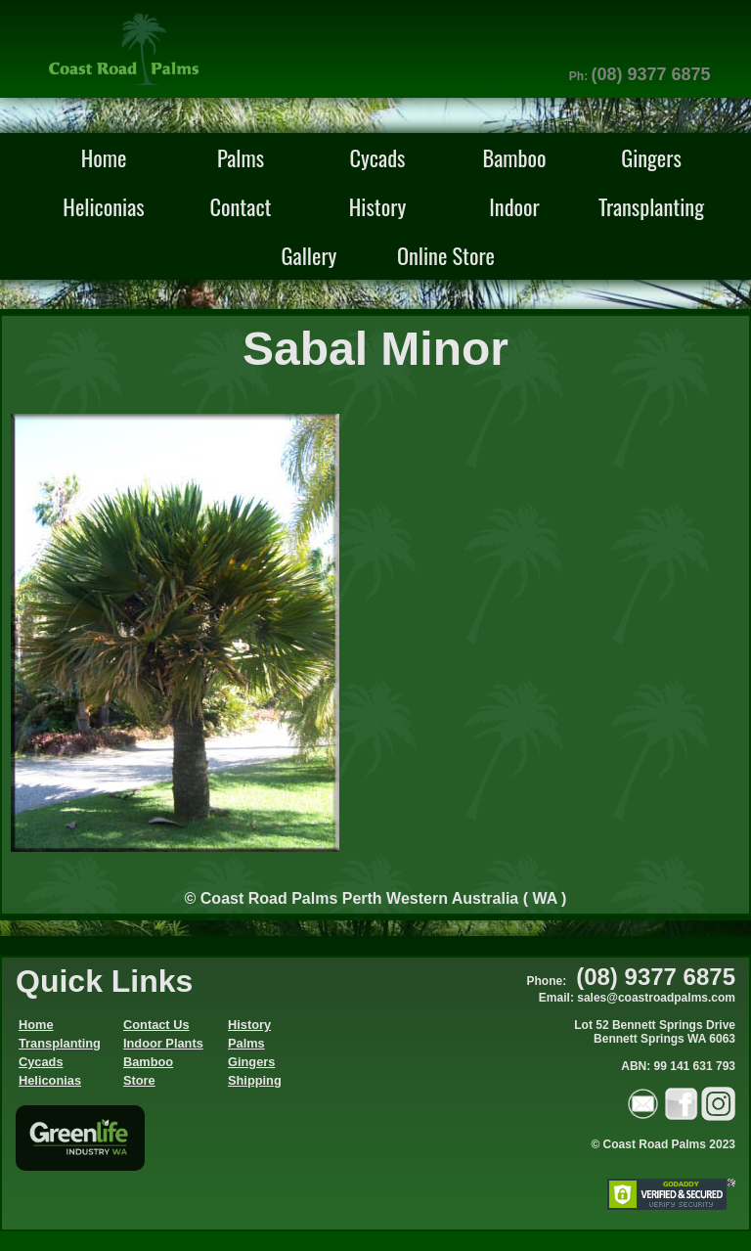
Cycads (378, 157)
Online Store (446, 255)
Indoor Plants (163, 1043)
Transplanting (651, 206)
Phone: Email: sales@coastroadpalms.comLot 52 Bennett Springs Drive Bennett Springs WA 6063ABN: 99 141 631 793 (631, 1023)
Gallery (309, 255)
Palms (240, 157)
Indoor (514, 206)
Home (104, 157)
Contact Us (156, 1024)
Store (139, 1080)
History (377, 206)
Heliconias (103, 206)
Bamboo (514, 157)
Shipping (255, 1080)
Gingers (651, 157)
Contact (240, 206)
